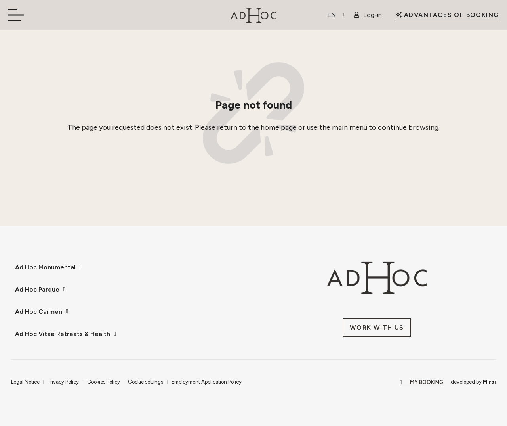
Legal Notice (25, 381)
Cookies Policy (103, 381)
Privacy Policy (63, 381)
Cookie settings (145, 381)
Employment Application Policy (207, 381)
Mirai (489, 381)
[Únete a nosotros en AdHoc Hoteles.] (377, 327)
